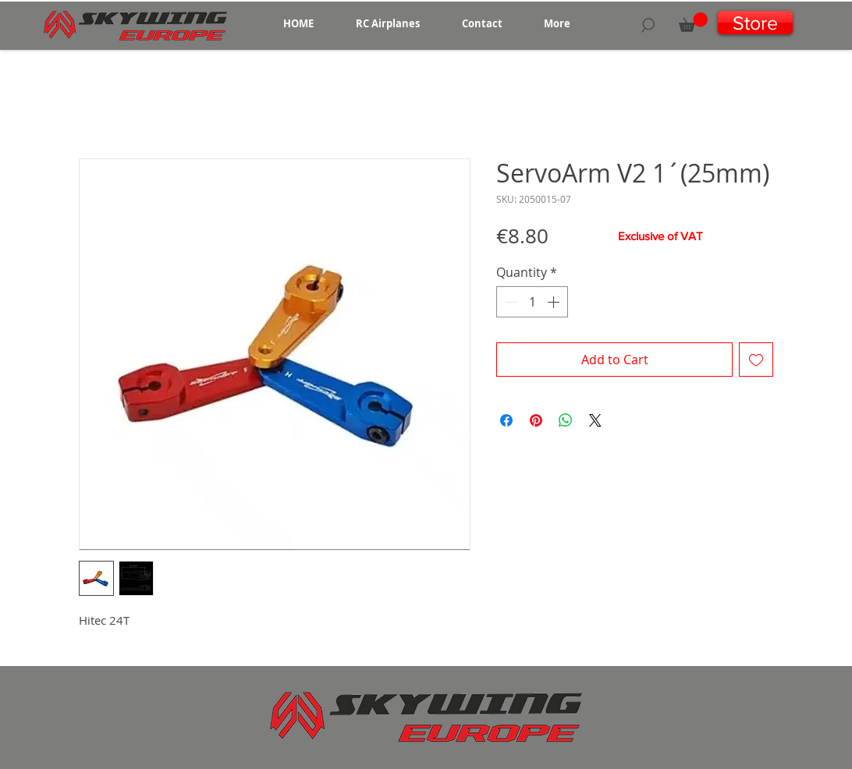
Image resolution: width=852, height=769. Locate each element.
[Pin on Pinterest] (536, 420)
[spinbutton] (532, 302)
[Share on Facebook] (506, 420)
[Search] (648, 25)
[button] (388, 23)
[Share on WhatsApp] (565, 420)
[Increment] (555, 302)
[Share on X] (595, 420)
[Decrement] (509, 302)
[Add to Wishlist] (756, 359)
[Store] (755, 22)
